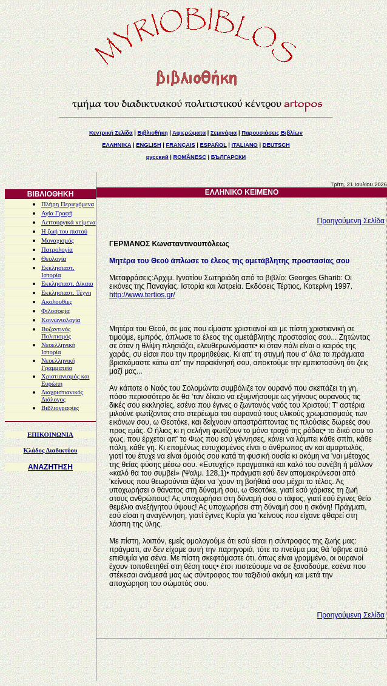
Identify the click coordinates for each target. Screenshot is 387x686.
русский (157, 157)
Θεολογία (53, 258)
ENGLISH (148, 145)
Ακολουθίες (56, 301)
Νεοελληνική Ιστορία (58, 348)
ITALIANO (245, 145)
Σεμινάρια (223, 133)
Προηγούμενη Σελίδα (351, 221)
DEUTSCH (276, 145)
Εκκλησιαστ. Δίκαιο (67, 283)
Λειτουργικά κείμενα (68, 222)
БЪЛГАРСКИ (228, 157)
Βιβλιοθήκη (152, 133)
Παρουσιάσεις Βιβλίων (272, 133)
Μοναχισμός (57, 240)
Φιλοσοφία (55, 311)
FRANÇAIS (180, 145)
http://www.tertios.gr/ (142, 295)
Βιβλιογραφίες (60, 408)
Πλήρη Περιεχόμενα (67, 204)
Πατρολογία (57, 249)
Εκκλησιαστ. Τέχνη (66, 292)
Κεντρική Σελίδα (111, 133)
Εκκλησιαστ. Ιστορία (58, 271)
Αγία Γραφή (57, 213)
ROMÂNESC (189, 157)
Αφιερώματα (189, 133)
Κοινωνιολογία (60, 320)
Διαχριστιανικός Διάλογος (62, 396)
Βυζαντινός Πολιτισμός (56, 333)
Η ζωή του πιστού (64, 231)
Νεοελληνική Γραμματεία (58, 364)
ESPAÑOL (213, 145)
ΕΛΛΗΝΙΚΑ (116, 145)
